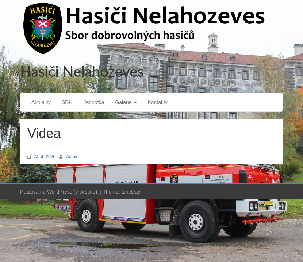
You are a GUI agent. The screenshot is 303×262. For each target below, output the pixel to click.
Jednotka (93, 102)
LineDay (131, 192)
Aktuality (41, 102)
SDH (67, 102)
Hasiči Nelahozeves (82, 71)
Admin (72, 156)
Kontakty (157, 102)
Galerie (126, 102)
